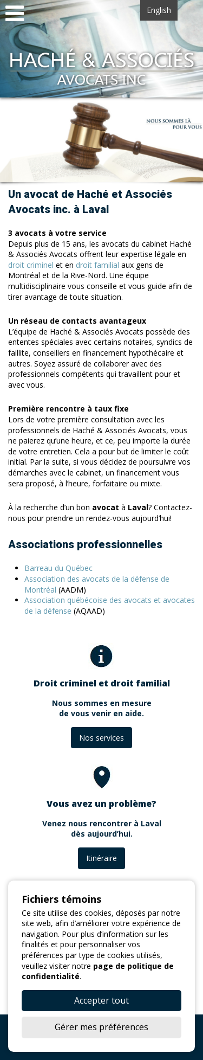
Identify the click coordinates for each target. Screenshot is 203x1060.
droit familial (97, 265)
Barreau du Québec (58, 568)
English (159, 10)
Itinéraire (101, 858)
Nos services (101, 738)
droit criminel (31, 265)
